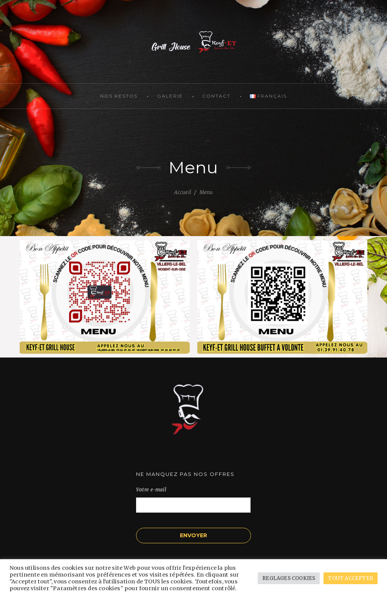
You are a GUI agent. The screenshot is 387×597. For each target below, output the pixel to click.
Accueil (182, 192)
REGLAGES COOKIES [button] (288, 578)
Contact (216, 96)
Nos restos (119, 96)
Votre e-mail (193, 497)
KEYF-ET (193, 41)
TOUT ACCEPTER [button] (350, 578)
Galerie (170, 96)
